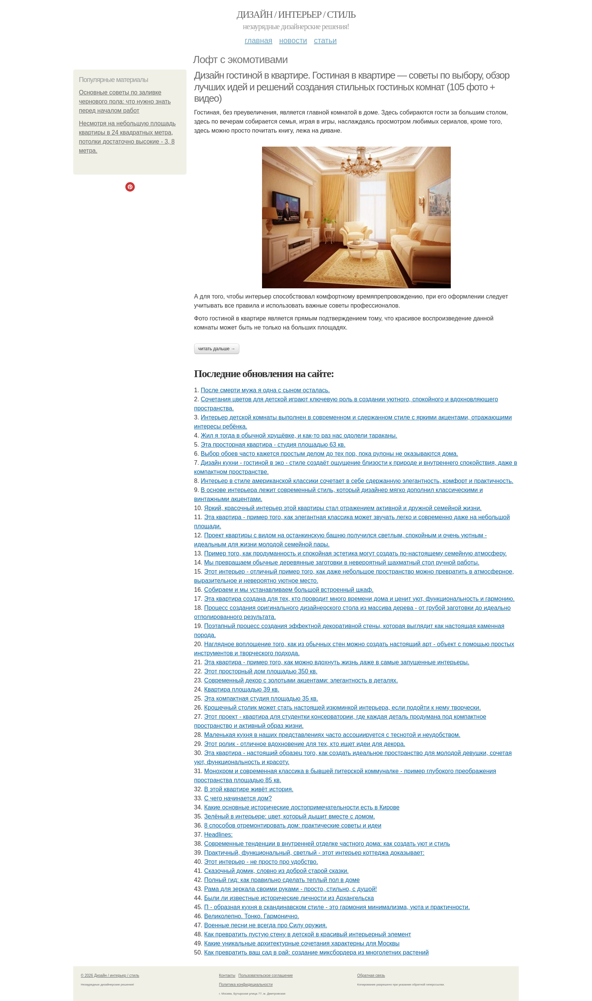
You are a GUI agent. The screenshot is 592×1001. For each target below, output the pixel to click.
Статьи (325, 40)
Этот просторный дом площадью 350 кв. (261, 671)
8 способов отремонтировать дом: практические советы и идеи (293, 825)
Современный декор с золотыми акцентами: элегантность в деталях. (301, 680)
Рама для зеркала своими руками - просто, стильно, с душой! (290, 889)
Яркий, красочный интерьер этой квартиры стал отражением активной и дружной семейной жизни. (343, 508)
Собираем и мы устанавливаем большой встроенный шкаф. (289, 589)
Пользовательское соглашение (266, 975)
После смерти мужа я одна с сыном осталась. (265, 390)
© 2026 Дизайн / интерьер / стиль (110, 975)
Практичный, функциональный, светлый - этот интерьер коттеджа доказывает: (314, 852)
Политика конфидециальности (246, 984)
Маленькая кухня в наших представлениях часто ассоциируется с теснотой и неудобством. (332, 735)
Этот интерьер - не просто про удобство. (261, 862)
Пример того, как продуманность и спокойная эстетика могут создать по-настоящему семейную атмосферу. (355, 553)
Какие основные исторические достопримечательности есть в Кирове (302, 807)
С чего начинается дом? (238, 798)
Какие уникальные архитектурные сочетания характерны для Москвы (302, 943)
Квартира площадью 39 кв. (241, 689)
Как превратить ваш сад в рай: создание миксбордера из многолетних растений (316, 952)
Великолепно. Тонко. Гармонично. (251, 916)
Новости (293, 40)
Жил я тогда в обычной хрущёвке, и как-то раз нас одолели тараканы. (299, 435)
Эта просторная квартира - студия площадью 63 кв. (273, 444)
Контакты (227, 975)
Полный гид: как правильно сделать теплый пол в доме (282, 880)
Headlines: (218, 834)
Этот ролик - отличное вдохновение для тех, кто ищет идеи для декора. (304, 744)
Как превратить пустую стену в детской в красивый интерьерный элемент (307, 934)
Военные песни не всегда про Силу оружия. (265, 925)
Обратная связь (371, 975)
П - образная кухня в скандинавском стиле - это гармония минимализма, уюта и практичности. (337, 907)
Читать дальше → (216, 348)
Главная (258, 40)
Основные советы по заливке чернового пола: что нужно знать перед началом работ (125, 101)
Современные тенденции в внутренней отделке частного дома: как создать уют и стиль (327, 843)
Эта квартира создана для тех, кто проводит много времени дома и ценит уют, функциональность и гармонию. (359, 599)
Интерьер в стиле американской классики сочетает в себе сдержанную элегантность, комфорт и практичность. (357, 481)
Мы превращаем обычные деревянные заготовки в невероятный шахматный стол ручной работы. (341, 562)
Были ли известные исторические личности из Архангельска (289, 898)
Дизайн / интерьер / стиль (296, 14)
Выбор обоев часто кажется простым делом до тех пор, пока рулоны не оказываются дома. (329, 453)
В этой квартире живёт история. (248, 789)
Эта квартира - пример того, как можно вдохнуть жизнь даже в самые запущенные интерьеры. (336, 662)
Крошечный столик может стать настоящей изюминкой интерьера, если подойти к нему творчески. (342, 707)
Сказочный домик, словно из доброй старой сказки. (276, 871)
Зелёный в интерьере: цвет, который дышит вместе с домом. (289, 816)
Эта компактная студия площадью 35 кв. (261, 698)
